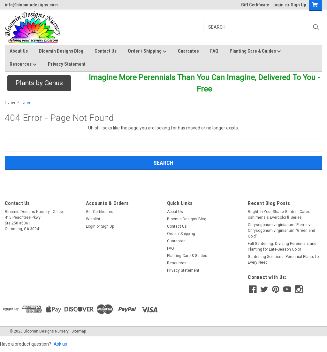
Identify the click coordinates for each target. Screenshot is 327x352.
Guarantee (188, 51)
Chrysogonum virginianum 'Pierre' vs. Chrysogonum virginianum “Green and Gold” (281, 230)
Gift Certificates (99, 211)
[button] (39, 83)
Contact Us (106, 51)
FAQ (214, 51)
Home (10, 102)
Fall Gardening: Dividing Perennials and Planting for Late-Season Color (282, 246)
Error (26, 102)
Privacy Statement (67, 64)
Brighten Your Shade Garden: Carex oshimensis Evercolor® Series (279, 214)
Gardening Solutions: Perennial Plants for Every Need (284, 259)
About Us (19, 51)
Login (278, 4)
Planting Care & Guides (255, 51)
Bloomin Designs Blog (61, 51)
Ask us (60, 344)
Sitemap (79, 331)
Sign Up (298, 4)
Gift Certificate (255, 4)
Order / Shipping (147, 51)
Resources (23, 64)
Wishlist (93, 219)
